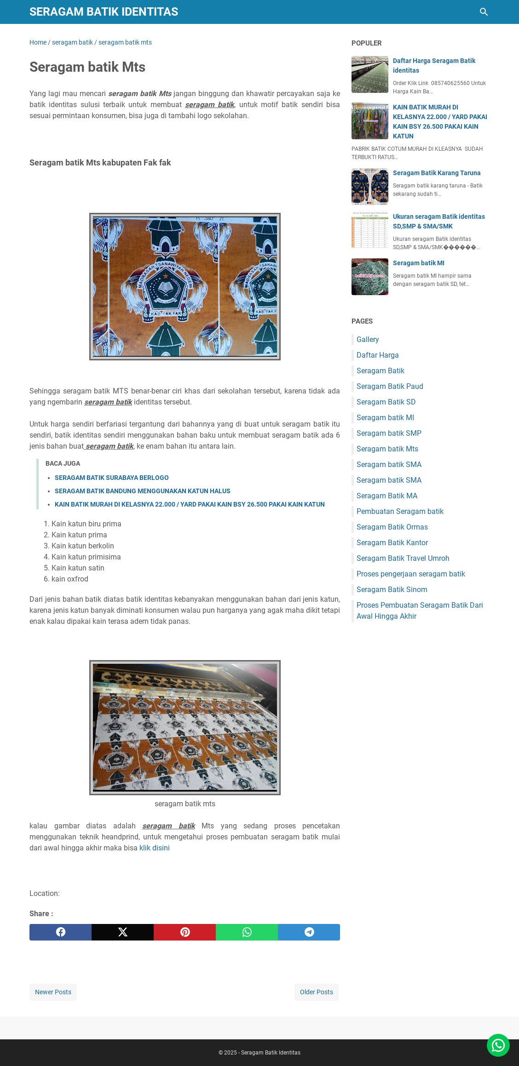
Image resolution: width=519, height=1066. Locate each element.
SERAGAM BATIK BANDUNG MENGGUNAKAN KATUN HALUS (143, 491)
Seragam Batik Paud (390, 386)
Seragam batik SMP (389, 433)
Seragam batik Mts (387, 449)
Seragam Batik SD (386, 402)
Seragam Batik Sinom (392, 589)
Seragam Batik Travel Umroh (403, 558)
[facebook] (60, 932)
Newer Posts (53, 992)
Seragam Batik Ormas (392, 527)
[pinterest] (185, 932)
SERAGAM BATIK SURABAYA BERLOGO (112, 477)
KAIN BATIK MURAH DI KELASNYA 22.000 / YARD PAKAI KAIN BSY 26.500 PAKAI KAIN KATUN (190, 504)
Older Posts (316, 992)
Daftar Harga (378, 355)
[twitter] (123, 932)
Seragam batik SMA (389, 464)
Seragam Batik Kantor (392, 542)
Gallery (368, 339)
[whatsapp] (247, 932)
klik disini (154, 848)
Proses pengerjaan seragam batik (411, 574)
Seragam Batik (380, 370)
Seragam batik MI (418, 263)
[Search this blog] (484, 11)
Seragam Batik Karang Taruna (437, 173)
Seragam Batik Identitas (103, 11)
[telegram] (309, 932)
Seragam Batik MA (387, 495)
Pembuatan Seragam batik (400, 511)
